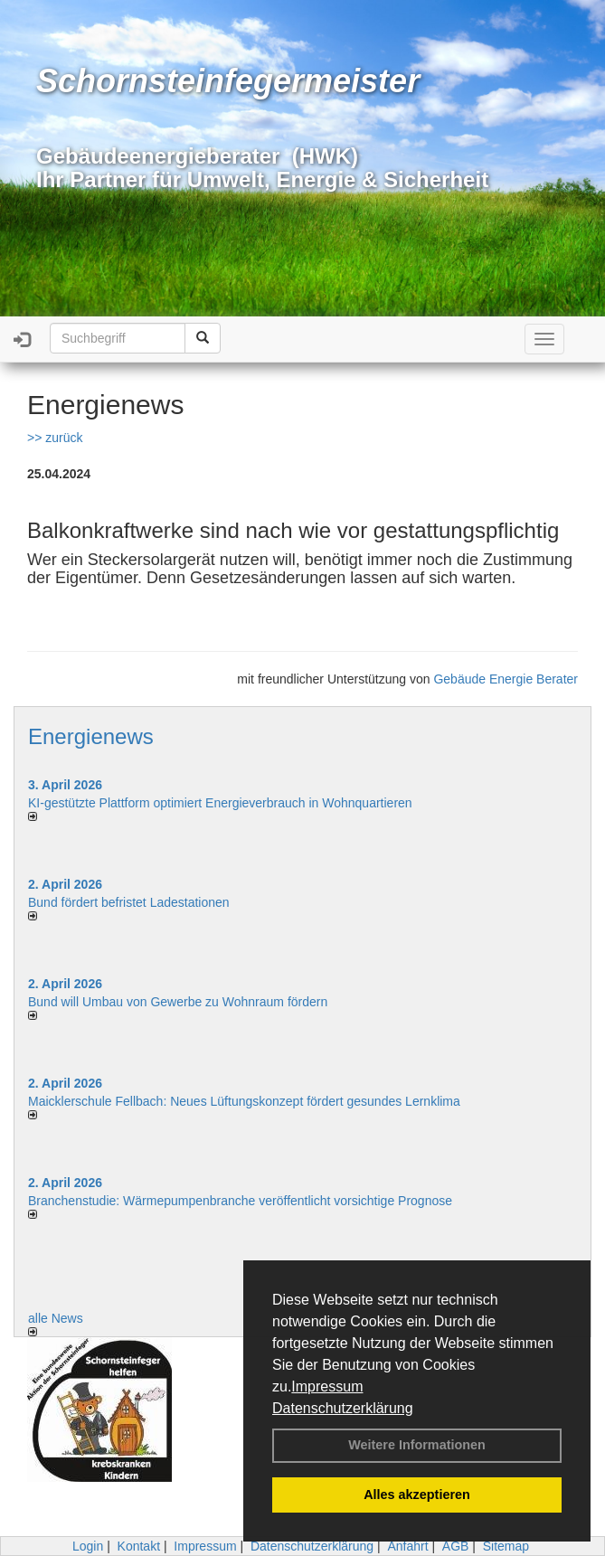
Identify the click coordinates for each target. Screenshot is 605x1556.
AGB (455, 1546)
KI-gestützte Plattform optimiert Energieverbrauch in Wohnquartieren (220, 803)
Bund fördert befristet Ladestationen (129, 902)
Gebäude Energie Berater (505, 679)
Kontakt (139, 1546)
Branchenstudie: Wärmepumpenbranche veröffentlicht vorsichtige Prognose (240, 1200)
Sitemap (506, 1546)
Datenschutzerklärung (342, 1408)
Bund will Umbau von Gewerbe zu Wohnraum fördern (177, 1002)
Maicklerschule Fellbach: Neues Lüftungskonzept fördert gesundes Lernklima (244, 1101)
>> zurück (54, 437)
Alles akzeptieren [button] (417, 1494)
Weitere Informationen (417, 1445)
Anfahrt (407, 1546)
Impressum (327, 1386)
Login (87, 1546)
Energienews (91, 736)
